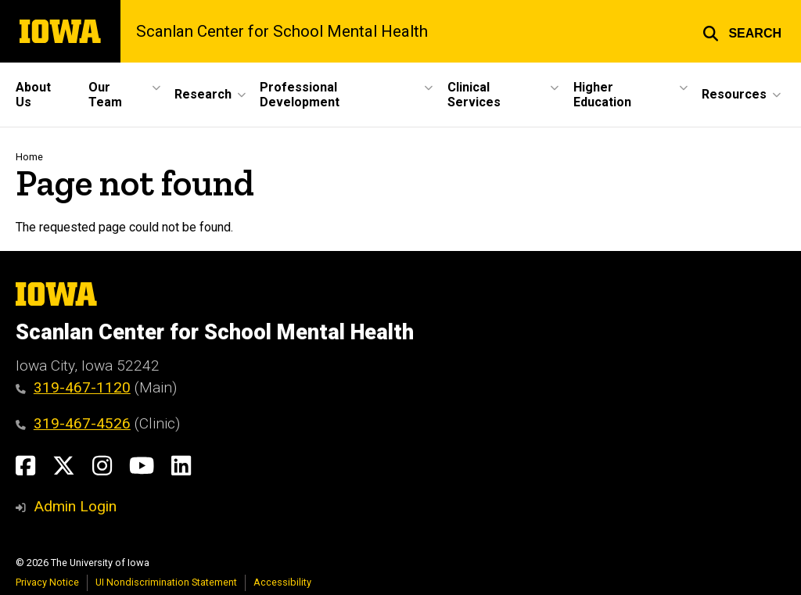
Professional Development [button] (299, 94)
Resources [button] (734, 94)
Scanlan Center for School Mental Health (282, 31)
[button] (742, 31)
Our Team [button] (105, 94)
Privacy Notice (47, 582)
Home (29, 157)
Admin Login (75, 506)
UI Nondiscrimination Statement (166, 582)
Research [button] (203, 94)
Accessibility (282, 582)
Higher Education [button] (602, 94)
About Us (33, 94)
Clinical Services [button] (474, 94)
